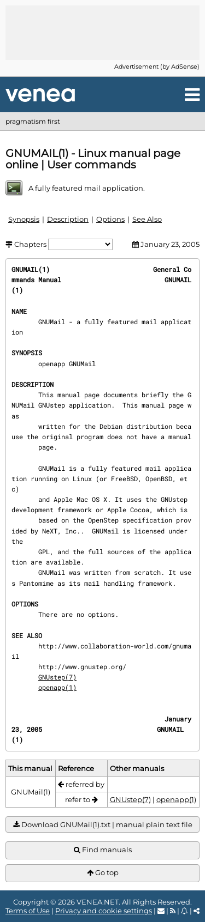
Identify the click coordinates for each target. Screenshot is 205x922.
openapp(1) (57, 687)
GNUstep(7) (57, 676)
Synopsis (23, 219)
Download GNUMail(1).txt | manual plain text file (102, 824)
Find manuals (103, 849)
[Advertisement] (102, 32)
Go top (103, 872)
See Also (147, 219)
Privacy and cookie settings (103, 910)
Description (68, 219)
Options (110, 219)
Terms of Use (27, 910)
